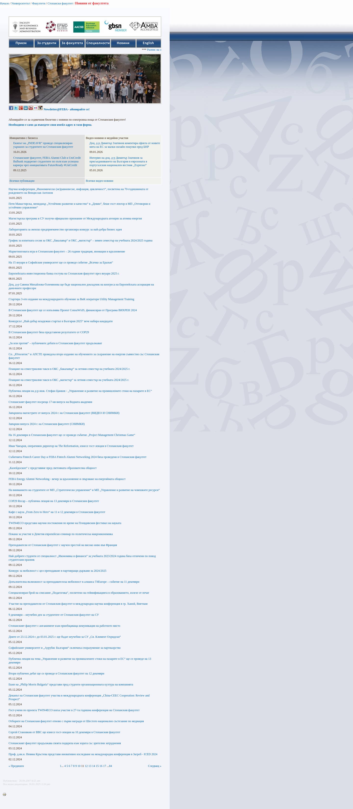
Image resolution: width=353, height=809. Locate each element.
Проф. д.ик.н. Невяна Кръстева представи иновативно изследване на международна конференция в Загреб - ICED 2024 (83, 754)
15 (97, 766)
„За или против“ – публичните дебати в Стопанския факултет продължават (55, 343)
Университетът (20, 3)
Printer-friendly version (5, 794)
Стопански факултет (60, 3)
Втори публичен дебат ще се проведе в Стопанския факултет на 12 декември (56, 673)
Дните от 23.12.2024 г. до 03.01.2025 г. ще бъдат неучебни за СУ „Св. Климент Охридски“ (65, 636)
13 (89, 766)
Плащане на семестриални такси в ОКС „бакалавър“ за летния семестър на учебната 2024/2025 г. (69, 369)
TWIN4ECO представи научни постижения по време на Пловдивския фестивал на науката (65, 523)
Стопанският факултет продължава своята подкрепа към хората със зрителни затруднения (65, 743)
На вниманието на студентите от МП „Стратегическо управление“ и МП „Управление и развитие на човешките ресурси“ (84, 490)
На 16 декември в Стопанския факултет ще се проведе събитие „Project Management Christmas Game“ (72, 435)
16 (101, 766)
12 (86, 766)
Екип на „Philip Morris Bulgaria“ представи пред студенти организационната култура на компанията (71, 684)
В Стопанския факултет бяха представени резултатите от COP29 (49, 332)
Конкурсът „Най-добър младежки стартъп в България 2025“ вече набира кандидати (61, 321)
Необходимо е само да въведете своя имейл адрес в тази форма (50, 124)
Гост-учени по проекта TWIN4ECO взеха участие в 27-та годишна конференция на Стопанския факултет (74, 710)
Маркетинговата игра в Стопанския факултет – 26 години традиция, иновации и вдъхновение (67, 251)
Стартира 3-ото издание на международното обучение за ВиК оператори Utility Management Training (71, 299)
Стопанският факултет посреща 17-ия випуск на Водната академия (50, 402)
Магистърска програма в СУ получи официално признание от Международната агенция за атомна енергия (75, 218)
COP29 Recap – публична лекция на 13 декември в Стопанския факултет (54, 501)
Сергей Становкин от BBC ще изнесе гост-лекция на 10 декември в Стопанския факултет (64, 732)
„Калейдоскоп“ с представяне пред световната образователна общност (53, 468)
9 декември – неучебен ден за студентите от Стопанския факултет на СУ (54, 614)
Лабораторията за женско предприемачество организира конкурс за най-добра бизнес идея (65, 229)
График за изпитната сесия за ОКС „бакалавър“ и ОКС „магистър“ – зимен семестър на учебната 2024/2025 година (80, 240)
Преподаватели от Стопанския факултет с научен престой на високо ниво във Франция (63, 545)
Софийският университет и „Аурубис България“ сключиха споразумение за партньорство (65, 647)
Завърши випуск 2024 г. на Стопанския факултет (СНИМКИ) (47, 424)
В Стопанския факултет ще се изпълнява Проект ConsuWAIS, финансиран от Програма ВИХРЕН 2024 (73, 310)
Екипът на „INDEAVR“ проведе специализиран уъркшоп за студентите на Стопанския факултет (43, 144)
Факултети (38, 3)
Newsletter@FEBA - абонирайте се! (66, 109)
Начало (4, 3)
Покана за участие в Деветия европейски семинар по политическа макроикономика (61, 534)
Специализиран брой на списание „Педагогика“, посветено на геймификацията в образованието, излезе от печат (79, 592)
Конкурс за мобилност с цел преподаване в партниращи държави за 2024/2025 (57, 570)
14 (93, 766)
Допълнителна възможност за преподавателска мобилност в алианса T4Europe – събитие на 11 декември (74, 581)
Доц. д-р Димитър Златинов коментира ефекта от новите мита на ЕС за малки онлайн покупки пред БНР (124, 144)
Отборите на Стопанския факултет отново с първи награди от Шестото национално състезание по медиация (76, 721)
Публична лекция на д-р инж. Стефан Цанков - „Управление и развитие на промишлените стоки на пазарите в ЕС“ (80, 391)
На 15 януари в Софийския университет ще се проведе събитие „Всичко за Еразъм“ (61, 262)
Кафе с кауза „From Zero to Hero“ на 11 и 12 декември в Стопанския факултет (57, 512)
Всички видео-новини (99, 180)
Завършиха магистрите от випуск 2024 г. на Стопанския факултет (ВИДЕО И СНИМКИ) (64, 413)
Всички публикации (22, 180)
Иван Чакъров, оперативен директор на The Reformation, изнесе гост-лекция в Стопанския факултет (71, 446)
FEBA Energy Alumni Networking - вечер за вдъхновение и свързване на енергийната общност (67, 479)
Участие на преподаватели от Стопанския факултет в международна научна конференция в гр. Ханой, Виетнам (78, 603)
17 (104, 766)
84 (110, 766)
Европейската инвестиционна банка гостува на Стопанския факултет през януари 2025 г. (64, 273)
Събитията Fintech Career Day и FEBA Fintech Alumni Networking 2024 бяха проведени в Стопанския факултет (77, 457)
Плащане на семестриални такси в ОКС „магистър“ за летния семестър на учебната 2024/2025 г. (69, 380)
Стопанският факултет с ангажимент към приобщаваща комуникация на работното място (64, 625)
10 (78, 766)
